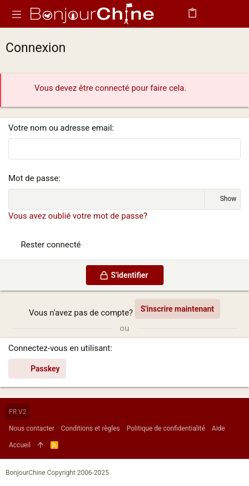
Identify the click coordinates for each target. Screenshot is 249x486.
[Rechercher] (232, 14)
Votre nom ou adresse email (60, 128)
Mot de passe (33, 178)
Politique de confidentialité (165, 428)
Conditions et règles (90, 428)
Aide (218, 428)
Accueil (20, 445)
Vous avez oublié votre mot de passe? (78, 216)
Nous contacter (31, 428)
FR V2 (17, 412)
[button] (17, 14)
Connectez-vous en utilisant (59, 348)
